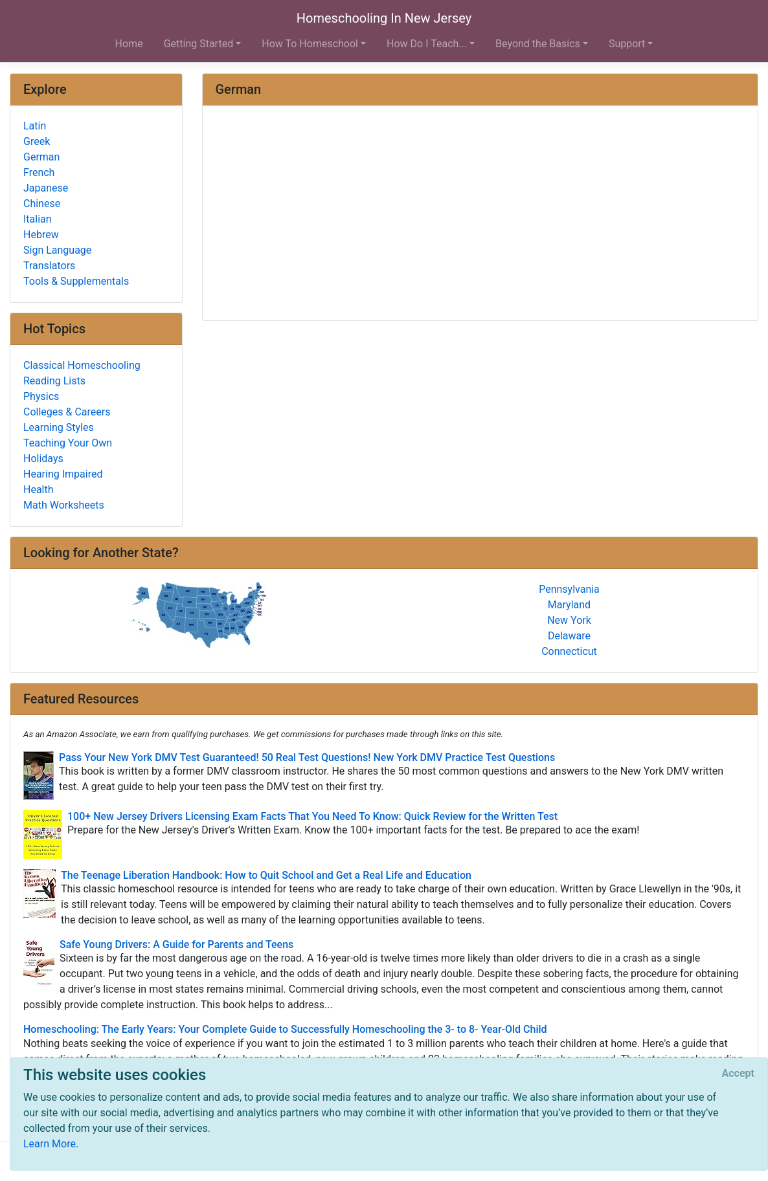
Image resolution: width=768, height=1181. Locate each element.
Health (38, 489)
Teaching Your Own (67, 443)
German (41, 157)
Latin (34, 126)
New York (569, 620)
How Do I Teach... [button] (427, 44)
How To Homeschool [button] (310, 44)
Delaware (569, 636)
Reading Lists (54, 381)
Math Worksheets (63, 505)
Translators (49, 265)
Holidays (43, 458)
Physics (41, 396)
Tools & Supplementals (76, 281)
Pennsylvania (569, 589)
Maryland (569, 605)
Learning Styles (58, 427)
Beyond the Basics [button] (537, 44)
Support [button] (627, 44)
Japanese (45, 188)
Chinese (41, 203)
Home (129, 44)
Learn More (49, 1144)
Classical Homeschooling (82, 365)
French (38, 172)
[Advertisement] (480, 214)
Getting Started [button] (199, 44)
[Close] (738, 1073)
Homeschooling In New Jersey (384, 18)
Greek (36, 141)
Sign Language (57, 250)
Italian (37, 219)
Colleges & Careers (66, 412)
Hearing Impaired (62, 474)
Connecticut (569, 651)
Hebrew (41, 234)
